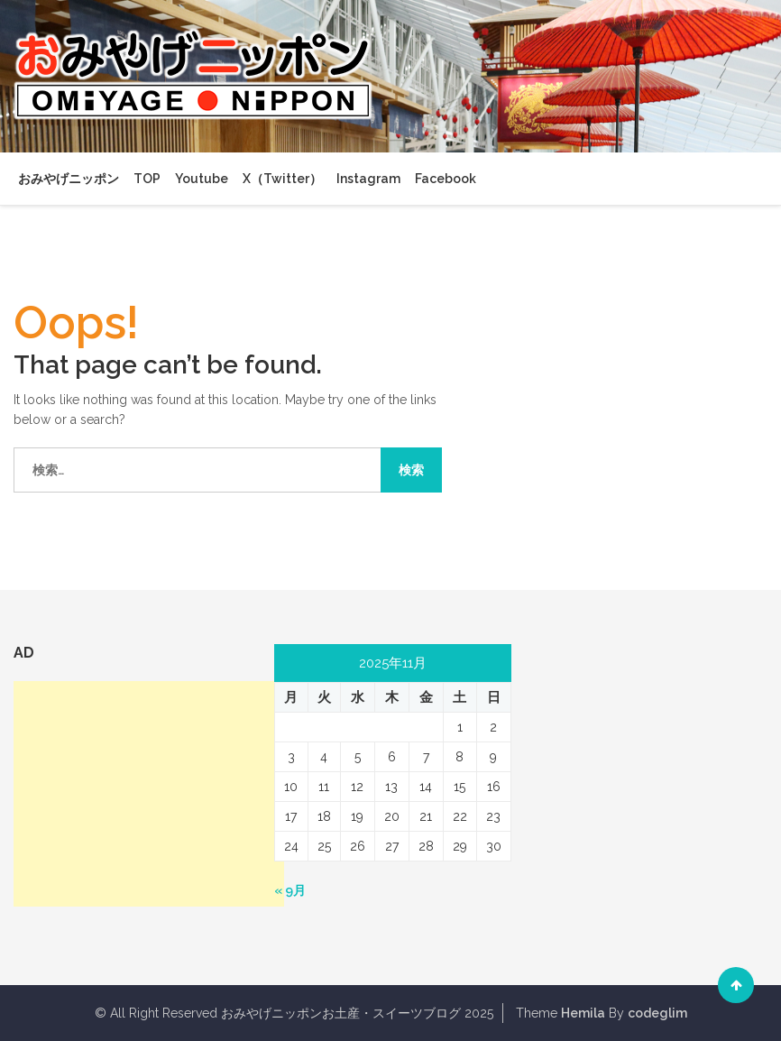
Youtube (201, 178)
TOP (147, 178)
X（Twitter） (282, 178)
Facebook (445, 178)
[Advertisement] (149, 794)
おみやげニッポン (68, 178)
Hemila (583, 1013)
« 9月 (290, 890)
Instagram (368, 178)
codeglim (657, 1013)
